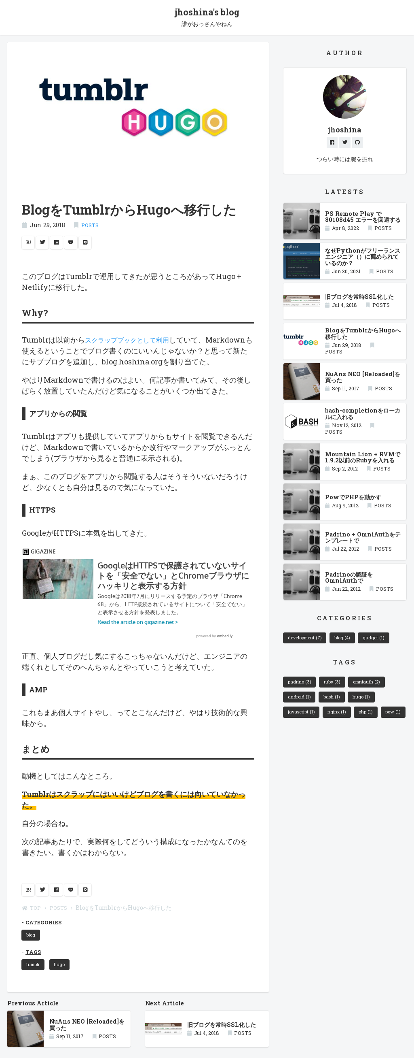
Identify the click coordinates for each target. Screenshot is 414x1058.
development (308, 642)
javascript (304, 723)
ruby (339, 688)
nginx (344, 723)
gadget (386, 642)
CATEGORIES (45, 939)
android (301, 705)
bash (337, 705)
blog (32, 952)
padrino (302, 688)
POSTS (91, 226)
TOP (32, 924)
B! (29, 245)
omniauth (377, 688)
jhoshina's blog (207, 12)
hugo (66, 984)
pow (297, 740)
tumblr (35, 984)
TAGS (33, 970)
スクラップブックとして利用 (132, 343)
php (375, 723)
